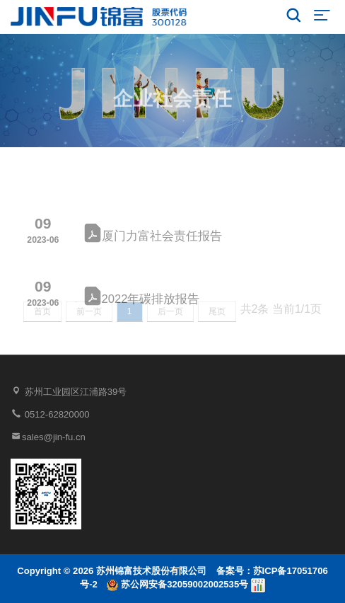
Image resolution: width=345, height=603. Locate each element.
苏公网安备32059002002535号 (178, 584)
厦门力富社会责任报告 (152, 240)
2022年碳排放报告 (141, 303)
